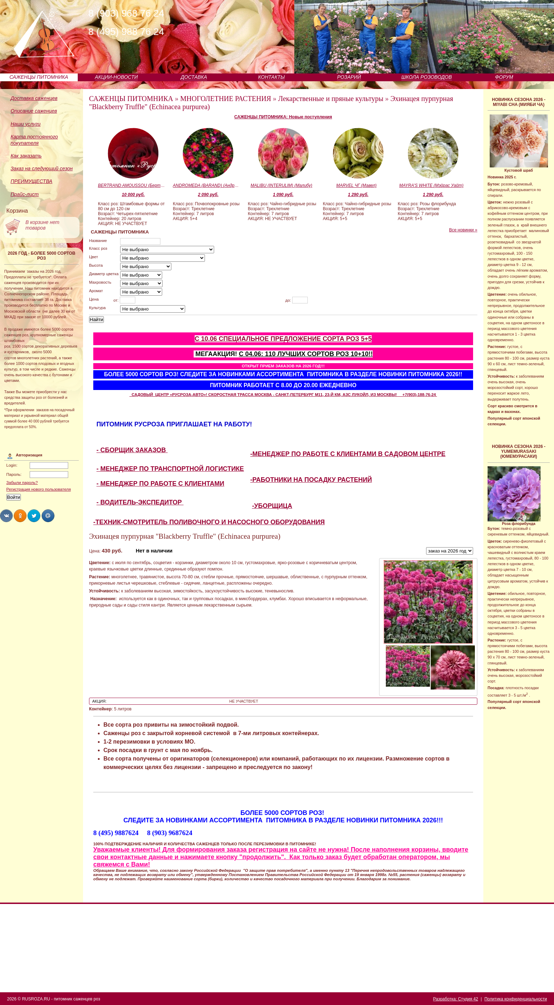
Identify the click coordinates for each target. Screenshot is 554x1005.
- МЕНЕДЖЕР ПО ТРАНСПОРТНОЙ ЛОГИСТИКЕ (170, 468)
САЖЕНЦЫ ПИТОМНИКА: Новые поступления (283, 116)
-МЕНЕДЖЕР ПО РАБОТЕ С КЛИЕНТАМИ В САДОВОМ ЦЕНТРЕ (348, 453)
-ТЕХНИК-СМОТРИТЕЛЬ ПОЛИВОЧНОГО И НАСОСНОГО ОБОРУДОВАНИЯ (209, 522)
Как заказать (26, 156)
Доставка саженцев (34, 98)
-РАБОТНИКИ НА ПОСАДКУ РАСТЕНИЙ (311, 479)
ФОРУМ (504, 77)
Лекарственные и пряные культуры (330, 98)
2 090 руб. (208, 194)
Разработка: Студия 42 (455, 999)
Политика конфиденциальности (515, 999)
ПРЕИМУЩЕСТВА (31, 181)
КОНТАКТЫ (271, 77)
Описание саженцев (34, 111)
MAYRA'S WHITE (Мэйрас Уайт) (431, 185)
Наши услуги (26, 124)
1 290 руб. (358, 194)
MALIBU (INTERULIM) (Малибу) (281, 185)
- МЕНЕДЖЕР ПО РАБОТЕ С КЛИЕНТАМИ (160, 483)
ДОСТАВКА (194, 77)
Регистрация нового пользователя (38, 489)
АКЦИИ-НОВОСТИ (116, 77)
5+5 (366, 338)
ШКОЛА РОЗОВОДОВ (426, 77)
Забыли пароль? (22, 482)
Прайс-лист (25, 194)
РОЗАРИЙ (349, 77)
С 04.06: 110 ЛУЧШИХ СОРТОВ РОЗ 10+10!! (306, 353)
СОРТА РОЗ (341, 338)
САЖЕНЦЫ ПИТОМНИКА (39, 77)
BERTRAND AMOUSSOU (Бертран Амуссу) (131, 185)
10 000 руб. (133, 194)
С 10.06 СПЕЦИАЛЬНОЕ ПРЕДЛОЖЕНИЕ (259, 338)
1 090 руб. (283, 194)
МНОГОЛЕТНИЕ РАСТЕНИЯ (225, 98)
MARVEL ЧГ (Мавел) (356, 185)
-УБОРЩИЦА (272, 505)
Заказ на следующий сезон (42, 168)
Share (6, 515)
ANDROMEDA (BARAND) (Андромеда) (206, 185)
